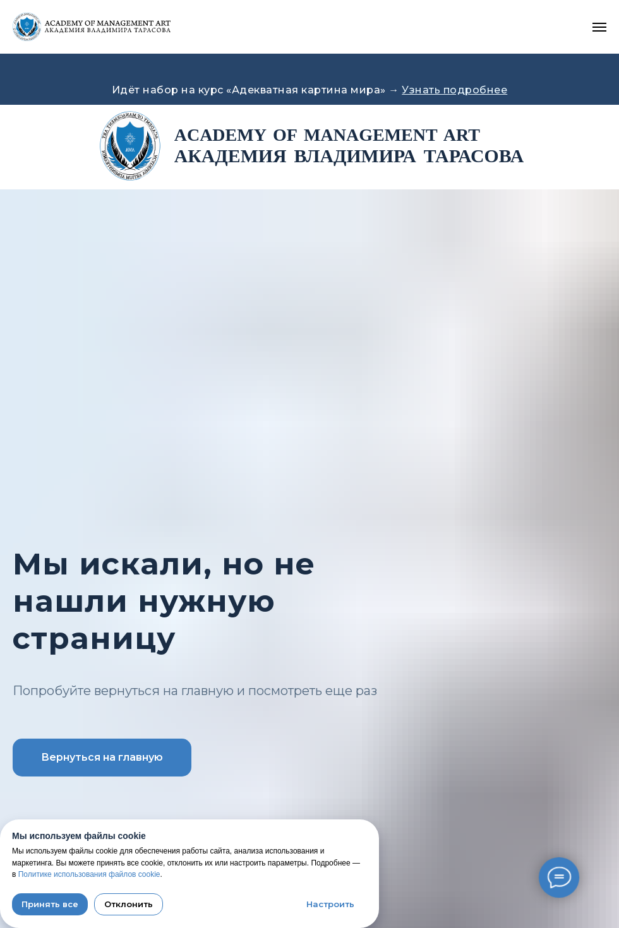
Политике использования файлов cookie (89, 874)
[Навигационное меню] (599, 27)
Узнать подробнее (454, 90)
